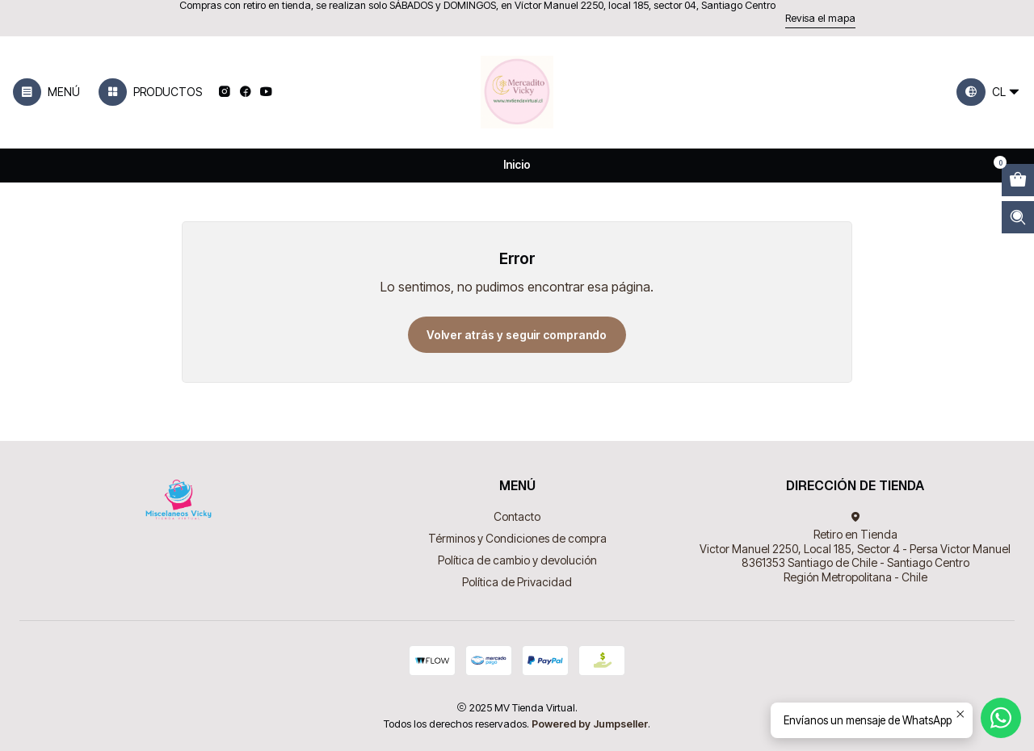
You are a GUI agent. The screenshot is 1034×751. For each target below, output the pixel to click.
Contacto (517, 516)
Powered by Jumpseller (590, 724)
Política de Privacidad (517, 582)
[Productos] (150, 92)
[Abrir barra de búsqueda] (1018, 217)
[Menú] (46, 92)
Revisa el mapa (820, 18)
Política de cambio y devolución (517, 560)
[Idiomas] (988, 92)
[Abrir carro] (1018, 180)
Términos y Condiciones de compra (517, 538)
